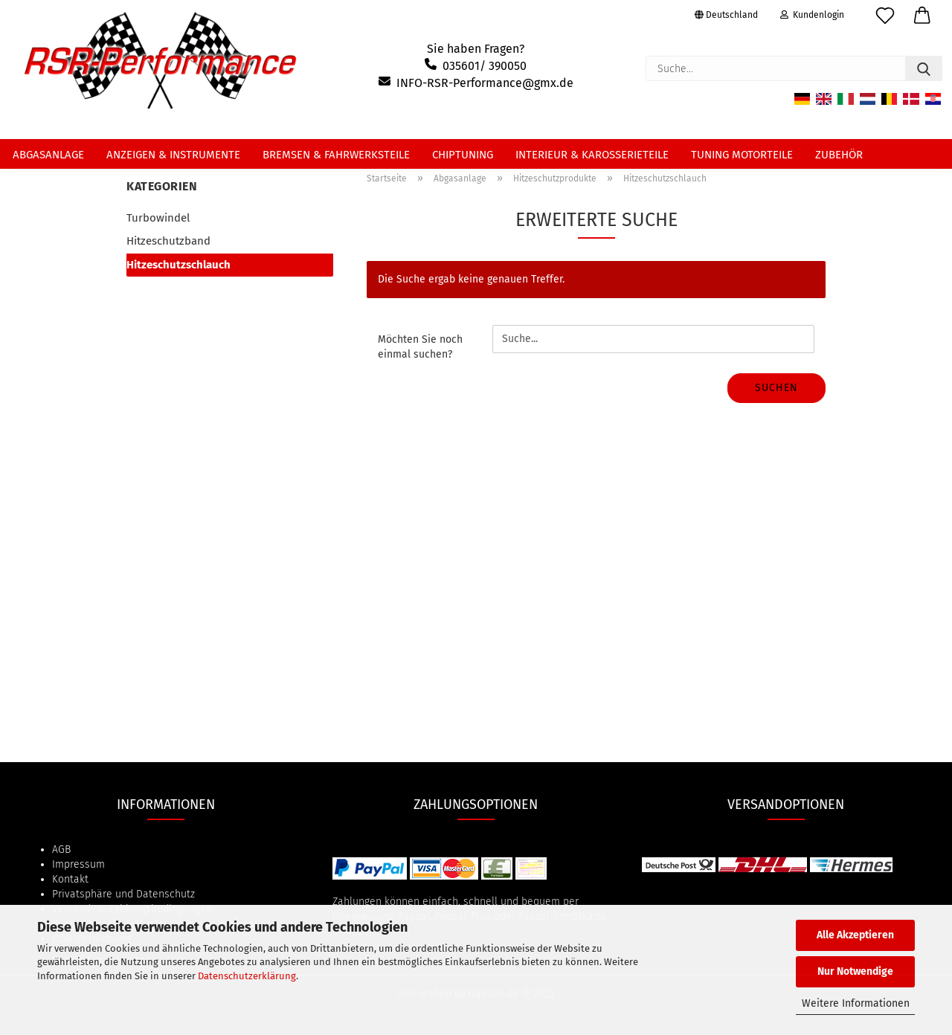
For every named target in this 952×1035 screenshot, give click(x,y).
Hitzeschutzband (168, 241)
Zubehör (839, 154)
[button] (922, 18)
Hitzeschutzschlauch (178, 264)
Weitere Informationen (856, 1003)
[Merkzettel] (885, 18)
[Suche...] (923, 68)
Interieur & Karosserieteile (592, 154)
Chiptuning (462, 154)
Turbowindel (158, 218)
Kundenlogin (812, 15)
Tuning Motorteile (742, 154)
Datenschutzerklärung (247, 975)
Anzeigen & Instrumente (173, 154)
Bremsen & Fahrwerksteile (336, 154)
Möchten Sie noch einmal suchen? (420, 347)
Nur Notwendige (855, 971)
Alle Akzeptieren (855, 935)
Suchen (776, 387)
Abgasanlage (48, 154)
